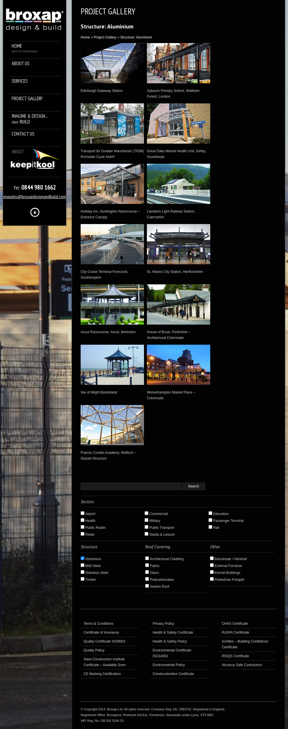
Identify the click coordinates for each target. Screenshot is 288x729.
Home (24, 48)
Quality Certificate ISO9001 (104, 641)
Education (219, 514)
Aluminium (91, 559)
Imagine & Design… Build (30, 119)
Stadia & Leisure (160, 535)
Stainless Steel (94, 573)
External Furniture (226, 566)
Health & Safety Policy (170, 641)
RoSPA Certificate (235, 632)
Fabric (152, 566)
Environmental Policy (169, 665)
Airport (88, 514)
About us (20, 64)
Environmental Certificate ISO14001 (172, 653)
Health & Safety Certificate (173, 632)
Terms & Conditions (98, 624)
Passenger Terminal (226, 521)
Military (152, 521)
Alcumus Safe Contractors (242, 665)
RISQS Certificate (235, 656)
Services (20, 81)
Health (88, 521)
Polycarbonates (159, 580)
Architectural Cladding (164, 559)
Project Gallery (27, 99)
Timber (88, 580)
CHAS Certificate (235, 624)
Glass (152, 573)
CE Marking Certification (102, 674)
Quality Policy (94, 650)
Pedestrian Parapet (227, 580)
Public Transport (159, 528)
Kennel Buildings (225, 573)
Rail (214, 528)
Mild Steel (91, 566)
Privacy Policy (163, 624)
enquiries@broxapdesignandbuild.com (34, 196)
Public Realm (93, 528)
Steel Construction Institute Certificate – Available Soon (105, 662)
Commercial (156, 514)
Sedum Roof (157, 587)
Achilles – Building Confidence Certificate (245, 644)
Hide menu (35, 212)
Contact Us (23, 134)
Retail (87, 535)
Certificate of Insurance (101, 632)
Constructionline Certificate (173, 674)
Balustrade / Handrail (228, 559)
